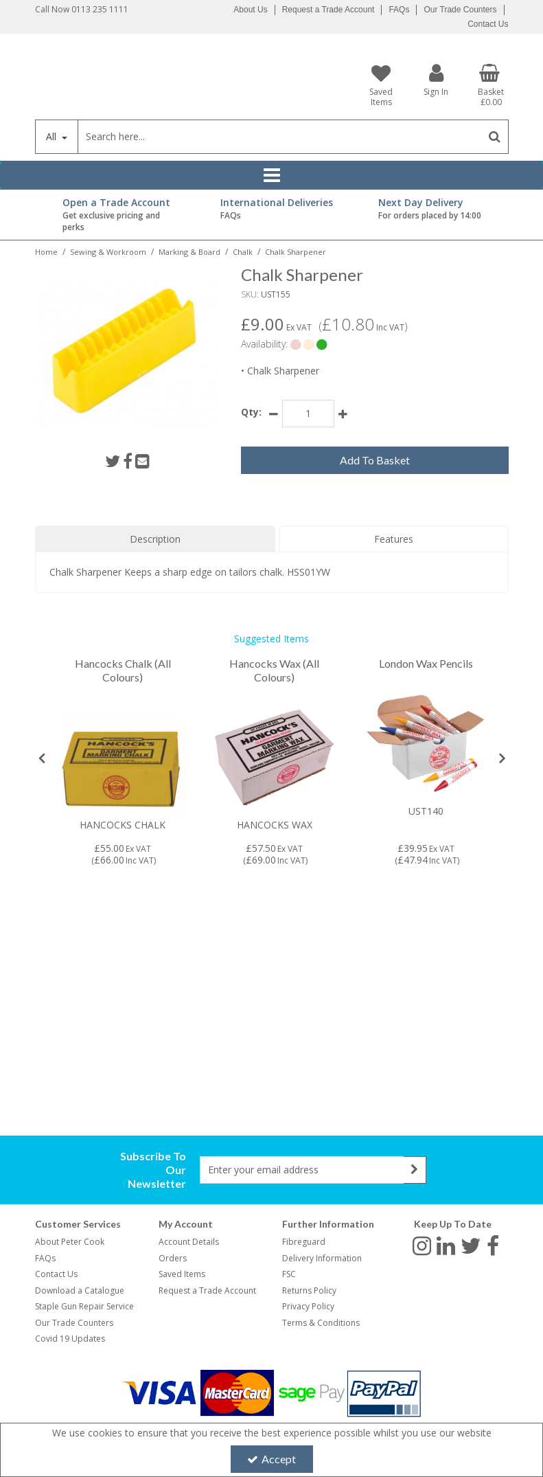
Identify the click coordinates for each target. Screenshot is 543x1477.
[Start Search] (495, 137)
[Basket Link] (491, 85)
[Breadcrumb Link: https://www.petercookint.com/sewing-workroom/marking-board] (189, 251)
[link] (112, 461)
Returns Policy (309, 1290)
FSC (289, 1274)
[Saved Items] (382, 85)
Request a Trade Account (328, 9)
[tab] (155, 539)
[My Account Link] (436, 79)
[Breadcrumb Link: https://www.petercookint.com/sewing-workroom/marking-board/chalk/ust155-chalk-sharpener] (295, 251)
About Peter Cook (69, 1242)
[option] (123, 761)
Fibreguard (303, 1242)
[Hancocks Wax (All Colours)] (274, 677)
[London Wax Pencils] (426, 663)
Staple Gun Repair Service (84, 1306)
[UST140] (425, 743)
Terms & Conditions (321, 1323)
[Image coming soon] (123, 757)
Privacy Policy (308, 1306)
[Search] (280, 137)
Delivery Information (322, 1258)
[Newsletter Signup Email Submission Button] (415, 1170)
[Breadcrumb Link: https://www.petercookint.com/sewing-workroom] (108, 251)
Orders (173, 1258)
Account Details (189, 1242)
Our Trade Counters (460, 9)
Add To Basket (375, 459)
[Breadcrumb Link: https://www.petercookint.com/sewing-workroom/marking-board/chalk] (243, 251)
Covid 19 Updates (70, 1338)
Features (393, 538)
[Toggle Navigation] (271, 175)
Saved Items (182, 1274)
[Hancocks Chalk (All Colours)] (123, 677)
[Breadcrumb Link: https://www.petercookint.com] (46, 251)
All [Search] (52, 136)
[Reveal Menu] (271, 175)
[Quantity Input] (308, 413)
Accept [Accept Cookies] (271, 1458)
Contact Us (487, 24)
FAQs (399, 9)
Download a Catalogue (79, 1290)
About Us (250, 9)
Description (155, 538)
